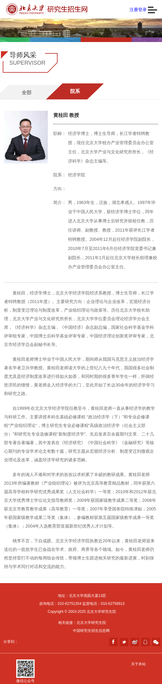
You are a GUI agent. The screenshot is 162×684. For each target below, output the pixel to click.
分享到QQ (145, 642)
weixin (156, 642)
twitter (124, 642)
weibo (134, 642)
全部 (27, 92)
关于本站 (138, 664)
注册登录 (138, 9)
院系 (75, 91)
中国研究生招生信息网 (91, 630)
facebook (113, 642)
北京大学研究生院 (91, 623)
